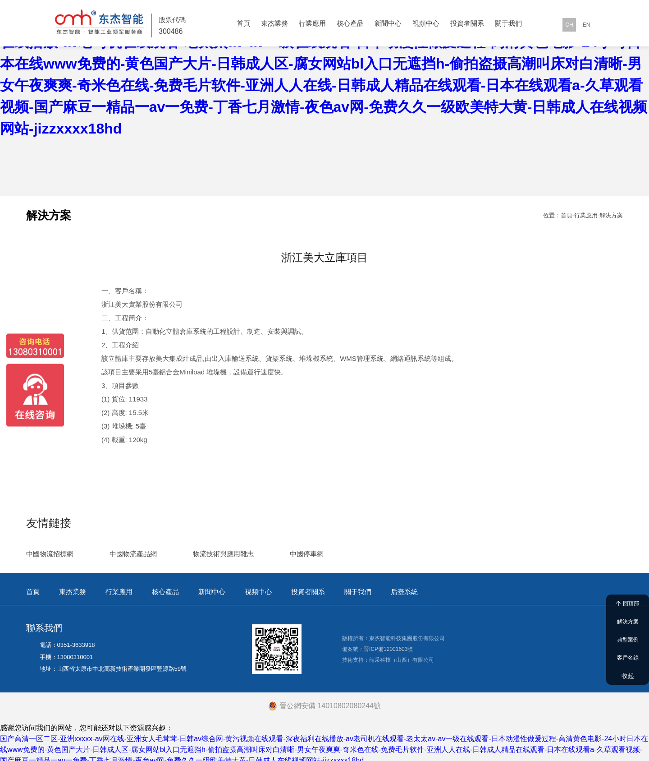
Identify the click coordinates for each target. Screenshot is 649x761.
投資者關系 (467, 23)
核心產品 (350, 23)
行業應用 (312, 23)
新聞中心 (388, 23)
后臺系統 (404, 586)
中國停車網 (307, 549)
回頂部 (627, 603)
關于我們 (508, 23)
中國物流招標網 (49, 549)
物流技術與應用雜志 (223, 549)
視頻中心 (425, 23)
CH (569, 25)
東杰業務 (274, 23)
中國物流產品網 (133, 549)
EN (586, 25)
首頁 (243, 23)
